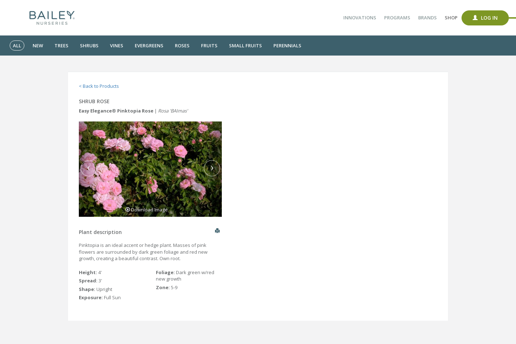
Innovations (359, 17)
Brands (427, 17)
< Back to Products (99, 86)
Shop (451, 17)
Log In (485, 17)
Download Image (146, 209)
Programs (397, 17)
